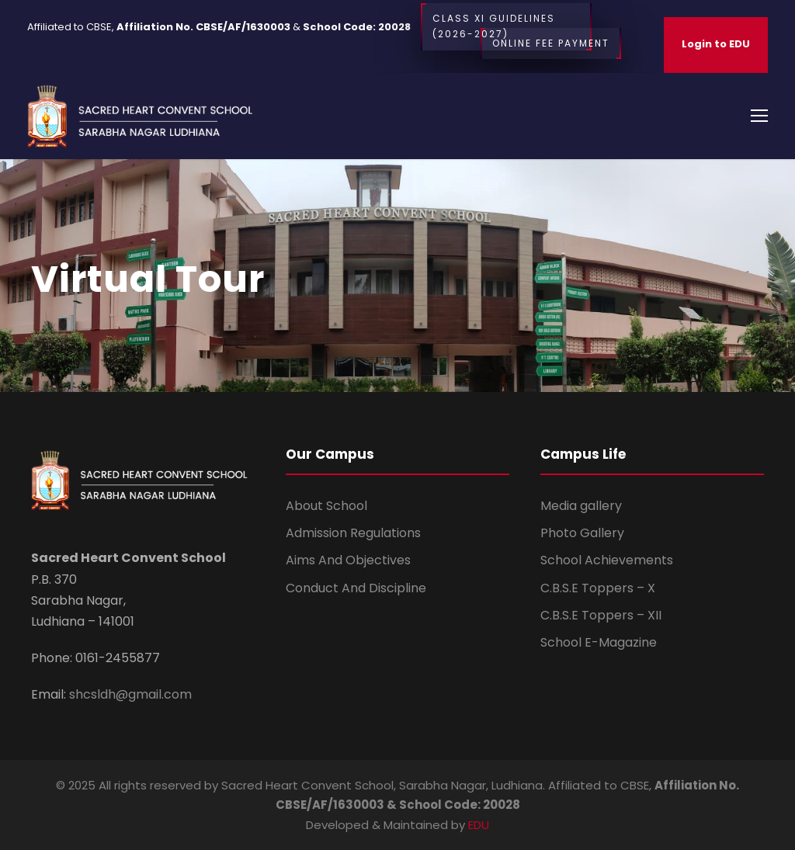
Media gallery (581, 506)
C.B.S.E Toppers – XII (600, 615)
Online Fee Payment (551, 43)
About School (326, 506)
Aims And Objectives (348, 560)
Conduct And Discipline (356, 588)
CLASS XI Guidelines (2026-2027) (506, 26)
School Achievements (606, 560)
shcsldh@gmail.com (129, 694)
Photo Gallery (582, 533)
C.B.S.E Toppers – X (597, 588)
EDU (478, 825)
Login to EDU (716, 43)
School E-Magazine (598, 642)
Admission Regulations (353, 533)
